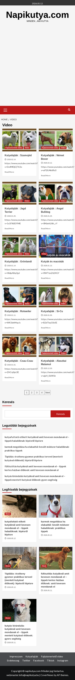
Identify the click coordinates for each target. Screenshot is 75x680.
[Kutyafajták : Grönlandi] (19, 246)
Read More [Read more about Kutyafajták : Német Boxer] (45, 175)
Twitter (26, 660)
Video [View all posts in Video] (27, 148)
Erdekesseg (13, 660)
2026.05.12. (11, 538)
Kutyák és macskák (52, 261)
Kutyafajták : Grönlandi (18, 261)
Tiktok (50, 660)
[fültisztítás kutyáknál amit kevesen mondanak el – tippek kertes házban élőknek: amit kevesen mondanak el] (56, 558)
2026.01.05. (48, 315)
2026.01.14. (11, 266)
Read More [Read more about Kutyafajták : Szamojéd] (9, 172)
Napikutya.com (38, 14)
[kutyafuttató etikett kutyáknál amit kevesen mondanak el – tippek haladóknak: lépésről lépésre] (19, 506)
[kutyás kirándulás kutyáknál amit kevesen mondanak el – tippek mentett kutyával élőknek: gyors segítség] (19, 610)
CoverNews (47, 674)
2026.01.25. (11, 216)
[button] (5, 110)
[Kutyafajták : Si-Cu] (56, 296)
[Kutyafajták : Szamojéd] (19, 140)
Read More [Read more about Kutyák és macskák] (45, 278)
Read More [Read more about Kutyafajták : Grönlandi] (9, 278)
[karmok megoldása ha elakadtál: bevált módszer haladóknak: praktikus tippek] (56, 506)
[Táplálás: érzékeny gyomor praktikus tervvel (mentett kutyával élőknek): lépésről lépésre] (19, 558)
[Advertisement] (37, 66)
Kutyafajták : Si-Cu (52, 311)
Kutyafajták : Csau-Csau (19, 361)
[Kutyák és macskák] (56, 246)
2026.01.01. (11, 365)
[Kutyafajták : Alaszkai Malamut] (56, 345)
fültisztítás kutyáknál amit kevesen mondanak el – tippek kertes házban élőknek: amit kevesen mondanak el (35, 468)
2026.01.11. (11, 315)
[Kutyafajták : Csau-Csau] (19, 345)
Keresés (8, 402)
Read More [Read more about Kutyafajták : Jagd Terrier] (9, 228)
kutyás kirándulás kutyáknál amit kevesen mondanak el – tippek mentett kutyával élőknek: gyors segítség (35, 478)
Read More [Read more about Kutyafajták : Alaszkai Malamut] (45, 381)
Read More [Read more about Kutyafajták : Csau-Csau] (9, 377)
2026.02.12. (48, 163)
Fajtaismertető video (52, 656)
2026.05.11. (48, 590)
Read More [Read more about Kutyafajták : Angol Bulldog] (45, 228)
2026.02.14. (11, 159)
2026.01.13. (48, 266)
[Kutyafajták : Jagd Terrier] (19, 193)
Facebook (38, 660)
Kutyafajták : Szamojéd (18, 155)
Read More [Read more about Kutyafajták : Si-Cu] (45, 328)
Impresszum (16, 656)
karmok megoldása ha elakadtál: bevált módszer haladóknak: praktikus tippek (37, 448)
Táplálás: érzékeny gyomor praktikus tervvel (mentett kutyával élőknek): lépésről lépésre (34, 458)
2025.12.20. (48, 368)
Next (48, 392)
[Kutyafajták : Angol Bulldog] (56, 193)
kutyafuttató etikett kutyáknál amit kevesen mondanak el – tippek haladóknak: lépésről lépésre (37, 439)
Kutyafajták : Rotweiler (18, 311)
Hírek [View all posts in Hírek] (8, 514)
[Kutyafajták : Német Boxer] (56, 140)
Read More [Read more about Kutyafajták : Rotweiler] (9, 328)
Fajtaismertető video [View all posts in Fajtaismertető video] (14, 148)
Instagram (62, 660)
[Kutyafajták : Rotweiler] (19, 296)
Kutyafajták (31, 656)
